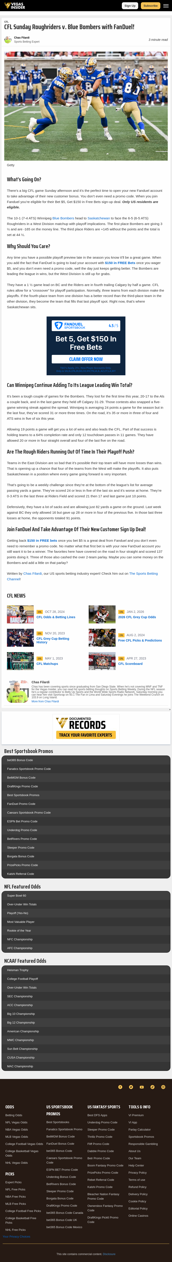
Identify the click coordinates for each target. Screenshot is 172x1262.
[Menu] (166, 5)
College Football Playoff (22, 978)
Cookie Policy (137, 1201)
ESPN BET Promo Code (62, 1169)
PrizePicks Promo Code (22, 865)
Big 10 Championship (21, 1013)
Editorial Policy (138, 1208)
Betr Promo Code (99, 1158)
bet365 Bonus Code (20, 760)
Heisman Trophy (17, 970)
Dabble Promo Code (101, 1151)
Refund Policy (137, 1187)
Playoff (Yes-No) (17, 913)
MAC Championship (20, 1066)
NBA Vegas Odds (16, 1129)
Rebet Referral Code (101, 1179)
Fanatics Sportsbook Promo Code (29, 769)
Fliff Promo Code (98, 1144)
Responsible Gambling (143, 1144)
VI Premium (136, 1115)
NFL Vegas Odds (16, 1122)
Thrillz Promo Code (100, 1136)
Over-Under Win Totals (22, 904)
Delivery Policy (138, 1194)
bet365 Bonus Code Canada (64, 1212)
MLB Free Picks (15, 1203)
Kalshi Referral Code (20, 874)
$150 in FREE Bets (120, 263)
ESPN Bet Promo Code (22, 821)
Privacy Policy (138, 1172)
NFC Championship (19, 939)
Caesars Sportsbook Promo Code (29, 812)
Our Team (135, 1158)
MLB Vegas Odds (16, 1136)
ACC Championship (20, 1005)
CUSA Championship (20, 1057)
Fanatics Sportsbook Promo (64, 1129)
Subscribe (151, 5)
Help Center (136, 1165)
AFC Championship (19, 948)
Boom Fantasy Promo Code (105, 1165)
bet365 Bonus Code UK (61, 1220)
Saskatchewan (99, 218)
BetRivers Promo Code (22, 839)
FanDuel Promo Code (21, 804)
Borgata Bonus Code (20, 856)
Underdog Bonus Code (61, 1177)
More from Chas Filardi (45, 701)
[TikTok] (153, 1087)
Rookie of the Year (19, 930)
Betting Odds (13, 1115)
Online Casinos (138, 1215)
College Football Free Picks (23, 1211)
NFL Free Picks (15, 1189)
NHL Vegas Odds (16, 1162)
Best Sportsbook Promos (23, 795)
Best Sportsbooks (57, 1122)
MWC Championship (20, 1040)
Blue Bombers (63, 218)
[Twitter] (131, 1087)
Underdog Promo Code (22, 830)
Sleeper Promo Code (20, 847)
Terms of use (137, 1179)
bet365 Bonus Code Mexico (64, 1227)
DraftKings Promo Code (22, 786)
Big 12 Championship (21, 1022)
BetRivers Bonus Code (61, 1184)
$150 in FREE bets (42, 540)
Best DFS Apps (97, 1115)
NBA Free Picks (15, 1196)
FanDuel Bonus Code (60, 1143)
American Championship (23, 1031)
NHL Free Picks (15, 1229)
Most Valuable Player (20, 922)
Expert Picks (13, 1182)
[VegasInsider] (5, 1091)
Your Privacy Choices (16, 1236)
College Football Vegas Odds (24, 1144)
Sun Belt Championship (22, 1048)
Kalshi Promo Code (100, 1187)
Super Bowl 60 (16, 895)
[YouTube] (142, 1087)
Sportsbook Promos (141, 1136)
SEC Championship (19, 996)
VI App (133, 1122)
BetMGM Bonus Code (21, 777)
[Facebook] (121, 1087)
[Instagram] (164, 1087)
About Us (134, 1151)
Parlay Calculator (140, 1129)
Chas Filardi (32, 573)
